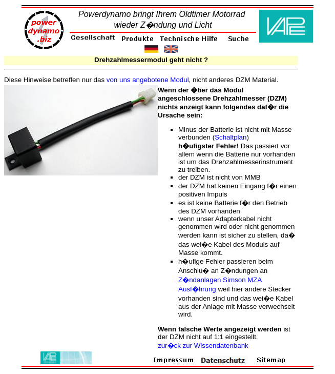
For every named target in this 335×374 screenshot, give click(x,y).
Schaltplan (230, 137)
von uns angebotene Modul (148, 80)
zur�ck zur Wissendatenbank (203, 345)
